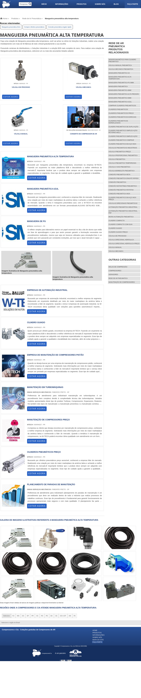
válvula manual (115, 247)
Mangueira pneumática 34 (119, 73)
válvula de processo (117, 236)
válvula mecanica (116, 251)
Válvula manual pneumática (120, 65)
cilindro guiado (115, 228)
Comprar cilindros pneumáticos (34, 27)
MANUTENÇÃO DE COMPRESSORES (122, 282)
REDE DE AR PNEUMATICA (118, 278)
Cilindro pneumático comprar (121, 140)
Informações (61, 4)
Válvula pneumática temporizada (122, 163)
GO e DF (63, 573)
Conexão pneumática (117, 182)
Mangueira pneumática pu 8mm (121, 83)
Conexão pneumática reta (119, 174)
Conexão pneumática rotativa (121, 190)
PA (75, 573)
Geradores (113, 274)
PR (33, 573)
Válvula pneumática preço (120, 152)
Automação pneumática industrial (123, 207)
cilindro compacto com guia (120, 224)
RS (42, 573)
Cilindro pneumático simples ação (123, 136)
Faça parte (132, 4)
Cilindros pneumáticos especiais (122, 117)
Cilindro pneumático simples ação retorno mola (123, 131)
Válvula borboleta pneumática (122, 171)
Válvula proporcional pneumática (123, 155)
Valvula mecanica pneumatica (121, 69)
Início (44, 4)
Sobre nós (100, 4)
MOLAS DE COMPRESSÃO (118, 267)
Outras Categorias (122, 259)
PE (47, 573)
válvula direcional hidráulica (121, 240)
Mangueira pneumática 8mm (11, 27)
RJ (13, 573)
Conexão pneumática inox (119, 194)
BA (52, 573)
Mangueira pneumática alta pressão (124, 94)
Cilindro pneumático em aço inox (122, 144)
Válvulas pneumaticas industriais (123, 148)
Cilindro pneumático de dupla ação (123, 127)
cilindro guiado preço (118, 232)
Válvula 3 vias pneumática (119, 167)
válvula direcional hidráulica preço (124, 243)
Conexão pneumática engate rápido (59, 27)
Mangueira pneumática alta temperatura (120, 78)
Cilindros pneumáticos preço (121, 113)
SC (37, 573)
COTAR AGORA (10, 97)
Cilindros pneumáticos (118, 109)
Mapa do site (98, 596)
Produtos (81, 4)
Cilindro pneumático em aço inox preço (122, 198)
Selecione (6, 573)
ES (23, 573)
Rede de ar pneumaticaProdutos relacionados (119, 48)
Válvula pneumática (117, 159)
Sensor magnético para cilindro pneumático (122, 60)
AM (70, 573)
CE (56, 573)
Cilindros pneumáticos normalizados (118, 122)
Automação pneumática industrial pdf (123, 212)
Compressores (115, 271)
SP (28, 573)
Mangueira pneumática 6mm (120, 98)
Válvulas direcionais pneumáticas (123, 203)
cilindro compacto (117, 220)
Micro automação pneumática (121, 217)
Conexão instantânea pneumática (123, 186)
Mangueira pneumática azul (120, 102)
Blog (116, 4)
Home (95, 588)
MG (18, 573)
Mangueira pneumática (118, 86)
